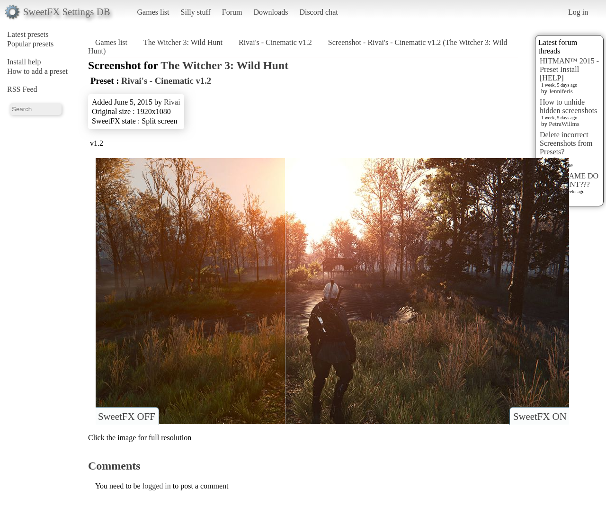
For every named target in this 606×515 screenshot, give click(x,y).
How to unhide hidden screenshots (568, 106)
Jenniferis (561, 91)
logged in (157, 486)
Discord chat (318, 12)
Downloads (270, 12)
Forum (232, 12)
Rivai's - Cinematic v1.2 (275, 42)
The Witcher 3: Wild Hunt (183, 42)
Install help (24, 62)
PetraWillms (564, 123)
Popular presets (30, 44)
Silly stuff (196, 12)
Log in (578, 12)
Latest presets (28, 34)
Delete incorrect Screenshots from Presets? (566, 143)
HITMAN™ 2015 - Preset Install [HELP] (569, 69)
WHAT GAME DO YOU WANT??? (569, 180)
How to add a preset (37, 71)
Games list (153, 12)
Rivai (172, 102)
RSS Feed (22, 89)
